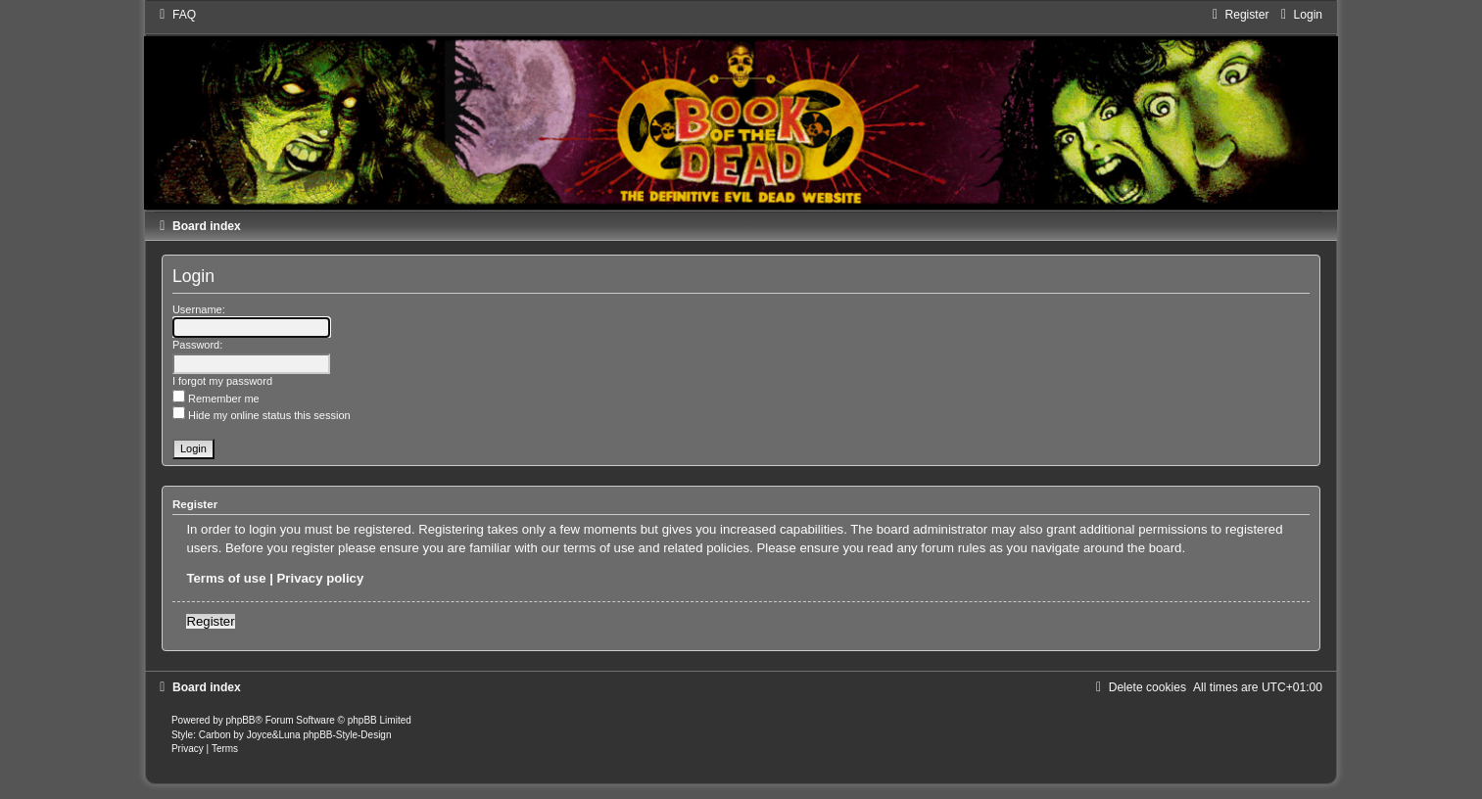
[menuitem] (175, 15)
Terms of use (225, 578)
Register (210, 621)
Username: (198, 309)
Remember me (216, 398)
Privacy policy (320, 578)
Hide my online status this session (261, 415)
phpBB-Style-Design (347, 734)
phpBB (241, 720)
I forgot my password (222, 381)
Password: (197, 345)
